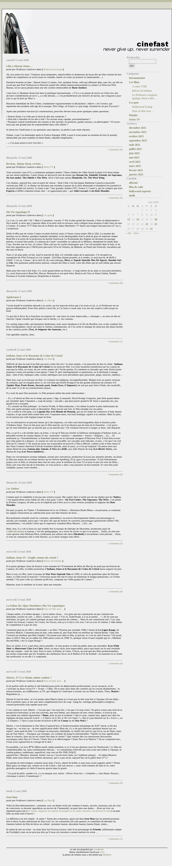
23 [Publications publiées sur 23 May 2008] (146, 224)
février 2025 (136, 170)
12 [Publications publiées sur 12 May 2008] (128, 219)
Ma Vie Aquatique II (18, 212)
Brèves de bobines (52, 560)
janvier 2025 (136, 174)
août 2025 (134, 144)
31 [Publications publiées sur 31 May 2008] (151, 228)
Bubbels (107, 854)
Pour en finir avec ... (53, 608)
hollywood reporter (140, 191)
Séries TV (48, 167)
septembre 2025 (138, 140)
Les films (48, 300)
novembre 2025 (137, 132)
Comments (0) (115, 149)
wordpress (98, 849)
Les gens (47, 215)
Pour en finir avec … (143, 111)
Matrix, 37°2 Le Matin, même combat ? (29, 677)
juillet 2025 (135, 149)
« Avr (128, 233)
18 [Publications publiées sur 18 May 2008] (156, 219)
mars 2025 (135, 166)
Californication (14, 531)
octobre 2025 (136, 136)
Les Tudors (12, 488)
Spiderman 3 (13, 297)
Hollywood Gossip (52, 69)
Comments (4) (115, 663)
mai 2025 (134, 157)
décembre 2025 (137, 127)
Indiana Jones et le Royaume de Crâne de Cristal (34, 355)
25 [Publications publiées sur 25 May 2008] (156, 224)
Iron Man (11, 797)
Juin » (136, 233)
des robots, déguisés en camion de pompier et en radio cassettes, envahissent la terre (69, 810)
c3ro (102, 852)
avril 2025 (134, 161)
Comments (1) (115, 341)
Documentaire (137, 78)
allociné (133, 182)
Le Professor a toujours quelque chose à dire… (144, 96)
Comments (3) (115, 543)
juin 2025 (134, 153)
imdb (132, 195)
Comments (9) (115, 474)
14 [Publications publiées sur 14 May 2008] (137, 219)
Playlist (133, 115)
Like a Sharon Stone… (19, 66)
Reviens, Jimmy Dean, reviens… (24, 163)
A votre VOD (139, 86)
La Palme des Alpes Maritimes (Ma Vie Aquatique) (35, 605)
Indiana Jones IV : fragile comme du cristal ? (32, 557)
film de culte (136, 187)
